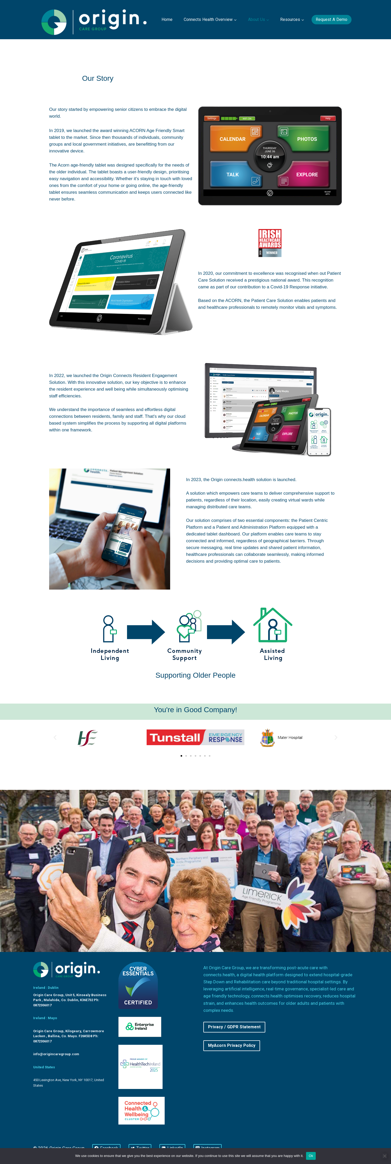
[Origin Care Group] (95, 19)
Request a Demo (331, 19)
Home (167, 19)
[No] (384, 1156)
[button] (55, 737)
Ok (311, 1156)
